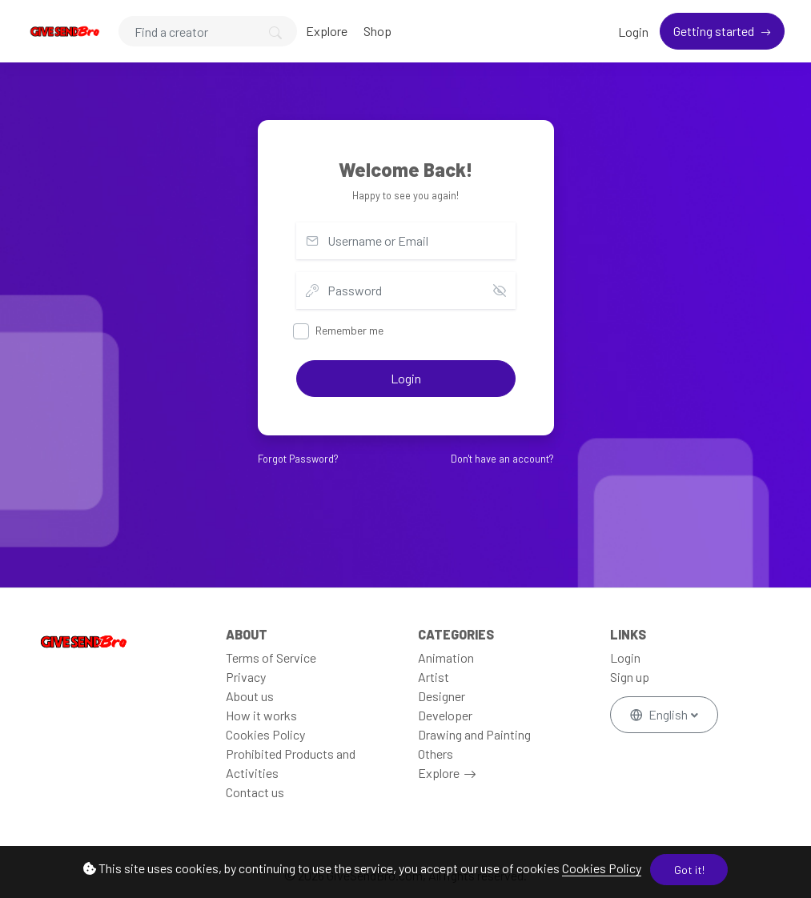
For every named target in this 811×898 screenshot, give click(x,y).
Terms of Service (271, 657)
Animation (446, 657)
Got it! (689, 869)
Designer (441, 696)
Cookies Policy (601, 868)
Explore (326, 30)
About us (250, 696)
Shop (377, 30)
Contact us (255, 792)
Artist (433, 676)
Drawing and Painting (474, 734)
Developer (445, 715)
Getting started (715, 30)
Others (435, 753)
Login (633, 31)
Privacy (246, 676)
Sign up (629, 676)
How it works (261, 715)
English (660, 714)
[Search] (208, 31)
